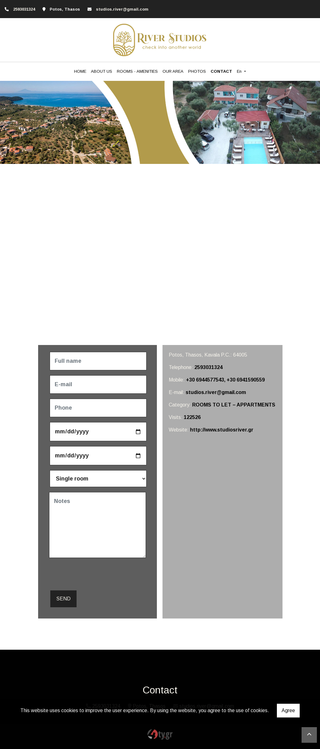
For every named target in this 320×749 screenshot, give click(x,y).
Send (63, 598)
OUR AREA (172, 71)
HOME (80, 71)
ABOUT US (101, 71)
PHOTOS (197, 71)
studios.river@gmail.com (122, 9)
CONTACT (221, 71)
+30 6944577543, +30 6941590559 (225, 379)
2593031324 (208, 367)
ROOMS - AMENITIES (137, 71)
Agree (288, 710)
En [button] (240, 71)
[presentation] (96, 575)
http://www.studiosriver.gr (221, 429)
